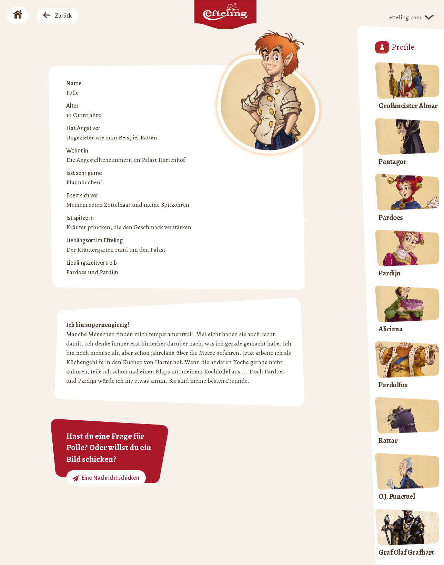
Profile (394, 47)
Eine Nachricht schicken (106, 478)
